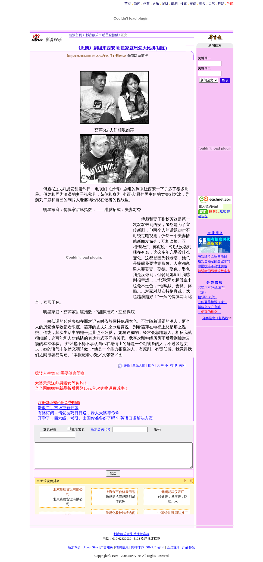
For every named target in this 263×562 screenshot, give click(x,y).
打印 (173, 365)
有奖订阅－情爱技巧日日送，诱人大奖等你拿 (78, 413)
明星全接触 (109, 35)
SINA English (155, 547)
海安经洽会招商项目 (212, 256)
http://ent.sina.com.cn (81, 56)
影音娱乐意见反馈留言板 (131, 534)
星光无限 (138, 365)
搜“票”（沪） (207, 297)
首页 (127, 3)
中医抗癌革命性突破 (212, 266)
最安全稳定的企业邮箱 (214, 261)
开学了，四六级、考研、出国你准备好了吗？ (78, 418)
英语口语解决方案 (136, 418)
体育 (146, 3)
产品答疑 (188, 547)
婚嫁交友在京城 (209, 307)
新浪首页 (75, 35)
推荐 (151, 365)
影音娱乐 (92, 35)
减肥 (223, 211)
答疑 (221, 3)
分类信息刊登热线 (215, 318)
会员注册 (173, 547)
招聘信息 (122, 547)
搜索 (183, 3)
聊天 (202, 3)
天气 (211, 3)
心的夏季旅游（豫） (212, 302)
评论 (127, 365)
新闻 (137, 3)
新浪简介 (74, 547)
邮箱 (174, 3)
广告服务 (106, 547)
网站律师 (137, 547)
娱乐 (155, 3)
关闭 (182, 365)
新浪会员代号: (97, 429)
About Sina (90, 547)
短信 (193, 3)
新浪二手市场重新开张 (58, 408)
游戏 (165, 3)
